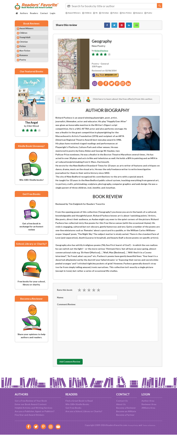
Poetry (70, 15)
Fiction (120, 13)
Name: (60, 300)
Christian (108, 13)
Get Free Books (73, 407)
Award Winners (74, 13)
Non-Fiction (133, 13)
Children (89, 13)
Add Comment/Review (75, 364)
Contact (44, 13)
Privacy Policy (131, 425)
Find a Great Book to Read (79, 400)
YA (99, 13)
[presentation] (80, 352)
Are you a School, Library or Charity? (83, 411)
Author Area (148, 400)
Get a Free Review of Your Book (31, 400)
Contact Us (122, 400)
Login (52, 13)
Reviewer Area (149, 404)
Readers (34, 13)
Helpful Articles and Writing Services (33, 407)
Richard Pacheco (102, 52)
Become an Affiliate (126, 411)
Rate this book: (65, 292)
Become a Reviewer (126, 407)
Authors (24, 13)
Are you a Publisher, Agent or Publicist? (34, 411)
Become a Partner (125, 415)
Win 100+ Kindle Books (77, 404)
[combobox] (114, 6)
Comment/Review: (66, 307)
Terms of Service (150, 425)
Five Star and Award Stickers (29, 415)
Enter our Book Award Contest (31, 404)
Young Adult (28, 41)
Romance (147, 13)
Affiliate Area (148, 407)
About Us (121, 404)
